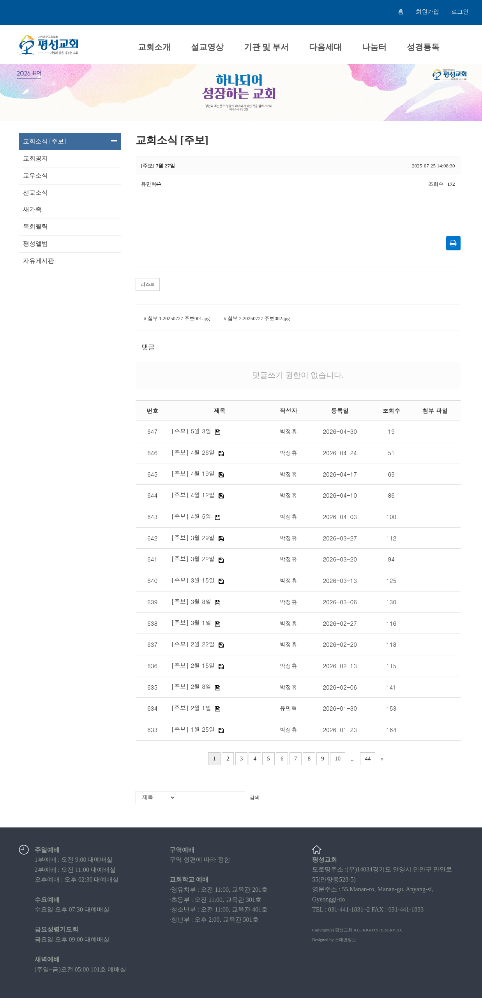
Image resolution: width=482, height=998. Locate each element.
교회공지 (35, 158)
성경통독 (423, 47)
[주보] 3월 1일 (191, 622)
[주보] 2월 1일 (191, 708)
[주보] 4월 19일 (192, 473)
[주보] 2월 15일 (192, 665)
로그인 (460, 12)
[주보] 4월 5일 (191, 516)
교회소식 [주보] (70, 141)
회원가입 (427, 12)
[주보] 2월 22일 (192, 644)
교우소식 (35, 175)
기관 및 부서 (266, 47)
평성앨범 (35, 243)
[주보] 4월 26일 (192, 452)
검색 (254, 797)
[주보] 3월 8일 (191, 601)
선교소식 (35, 192)
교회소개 (154, 47)
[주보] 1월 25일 (192, 729)
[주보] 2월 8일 (191, 686)
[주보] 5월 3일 (191, 431)
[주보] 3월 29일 (192, 537)
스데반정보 (345, 939)
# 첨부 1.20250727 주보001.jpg (177, 318)
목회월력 (35, 226)
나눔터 (374, 47)
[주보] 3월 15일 (192, 580)
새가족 (32, 209)
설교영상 (207, 47)
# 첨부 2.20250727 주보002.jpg (257, 318)
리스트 (148, 284)
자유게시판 (38, 260)
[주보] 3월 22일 (192, 558)
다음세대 (325, 47)
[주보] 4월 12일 (192, 495)
